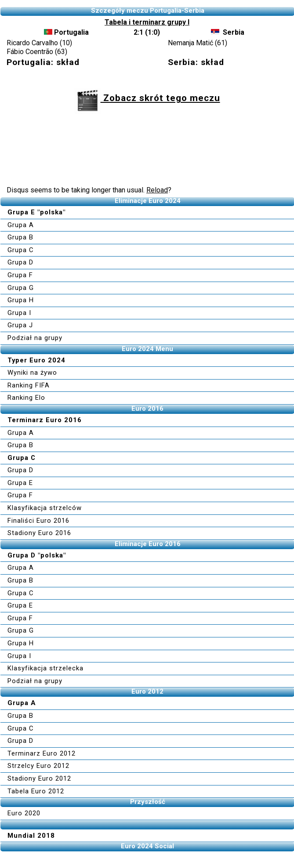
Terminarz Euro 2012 (41, 753)
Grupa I (19, 313)
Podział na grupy (34, 338)
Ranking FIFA (28, 385)
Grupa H (20, 300)
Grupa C (20, 250)
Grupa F (20, 275)
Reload (157, 190)
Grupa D (20, 262)
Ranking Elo (26, 398)
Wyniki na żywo (32, 372)
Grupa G (20, 288)
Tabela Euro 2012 (35, 791)
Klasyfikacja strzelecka (45, 668)
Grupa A (20, 225)
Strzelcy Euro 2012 (38, 766)
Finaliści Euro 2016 (38, 521)
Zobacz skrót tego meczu (147, 98)
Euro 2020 (23, 813)
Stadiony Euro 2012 (39, 778)
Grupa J (20, 325)
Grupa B (20, 237)
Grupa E (20, 483)
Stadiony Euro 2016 (39, 533)
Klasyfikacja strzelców (44, 508)
